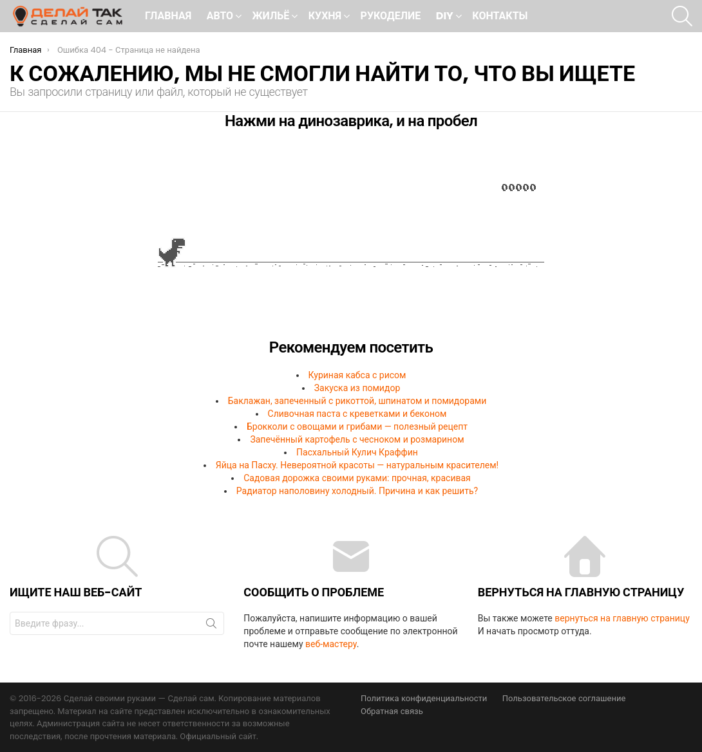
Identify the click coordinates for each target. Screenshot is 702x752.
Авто (220, 17)
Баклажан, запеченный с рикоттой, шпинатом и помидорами (357, 401)
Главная (168, 15)
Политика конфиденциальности (424, 698)
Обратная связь (392, 711)
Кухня (324, 17)
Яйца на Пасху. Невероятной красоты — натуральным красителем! (357, 465)
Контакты (499, 15)
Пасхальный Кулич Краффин (357, 452)
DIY (444, 17)
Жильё (271, 17)
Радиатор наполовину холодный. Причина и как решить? (357, 491)
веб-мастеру (331, 644)
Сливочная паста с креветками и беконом (357, 413)
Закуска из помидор (357, 388)
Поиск (211, 626)
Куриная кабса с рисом (357, 375)
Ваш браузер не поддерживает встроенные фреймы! (351, 238)
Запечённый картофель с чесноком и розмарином (357, 439)
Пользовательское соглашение (564, 698)
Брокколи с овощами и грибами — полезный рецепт (357, 426)
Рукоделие (391, 15)
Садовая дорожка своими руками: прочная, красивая (357, 478)
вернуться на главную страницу (622, 618)
